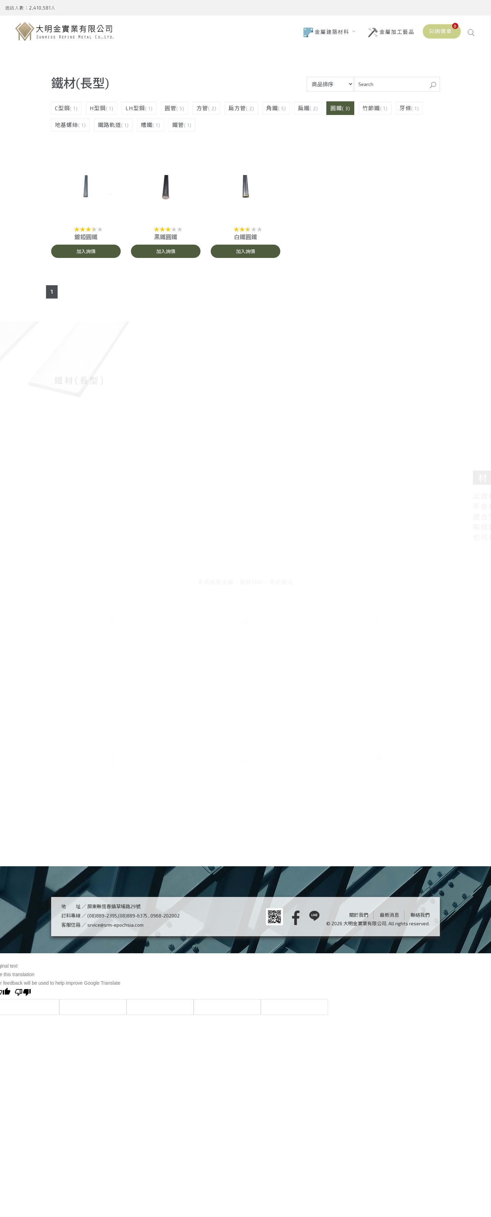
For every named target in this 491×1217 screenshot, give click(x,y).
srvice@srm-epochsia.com (115, 1038)
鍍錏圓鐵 (86, 240)
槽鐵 (146, 128)
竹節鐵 (371, 111)
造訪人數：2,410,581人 (30, 8)
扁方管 (237, 111)
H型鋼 (98, 111)
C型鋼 (62, 111)
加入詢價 (85, 255)
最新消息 (389, 1028)
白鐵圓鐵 (245, 240)
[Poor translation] (23, 1106)
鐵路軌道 (109, 128)
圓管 (170, 111)
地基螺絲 (66, 128)
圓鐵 (336, 111)
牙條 (405, 111)
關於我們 (358, 1028)
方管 (202, 111)
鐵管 (178, 128)
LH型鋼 (135, 111)
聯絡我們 (420, 1028)
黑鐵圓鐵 (165, 240)
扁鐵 (304, 111)
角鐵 (272, 111)
